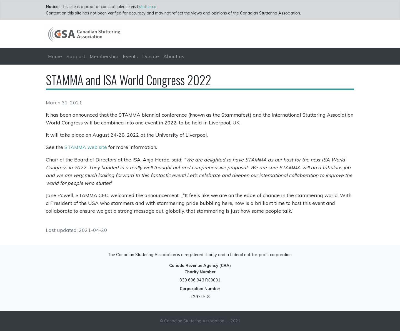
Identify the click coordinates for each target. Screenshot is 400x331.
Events (130, 56)
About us (173, 56)
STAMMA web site (85, 147)
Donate (150, 56)
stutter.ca (147, 6)
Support (75, 56)
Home (55, 56)
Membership (104, 56)
